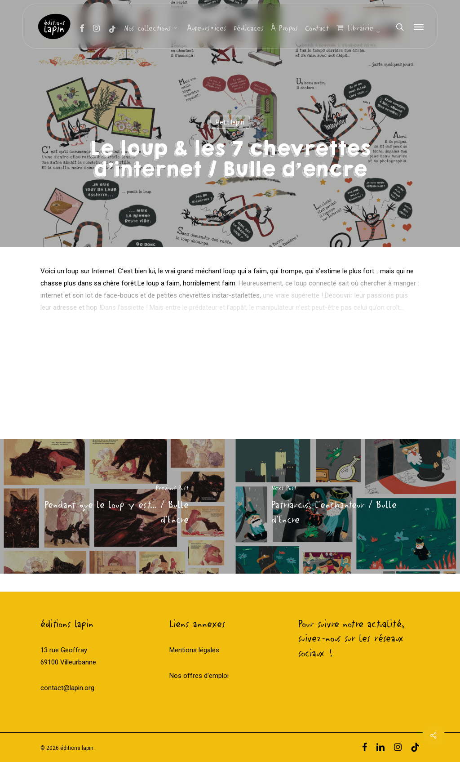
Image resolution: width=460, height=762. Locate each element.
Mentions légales (194, 650)
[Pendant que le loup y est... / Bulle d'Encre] (115, 506)
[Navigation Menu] (419, 26)
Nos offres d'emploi (199, 676)
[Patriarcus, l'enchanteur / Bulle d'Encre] (345, 506)
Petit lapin (230, 122)
